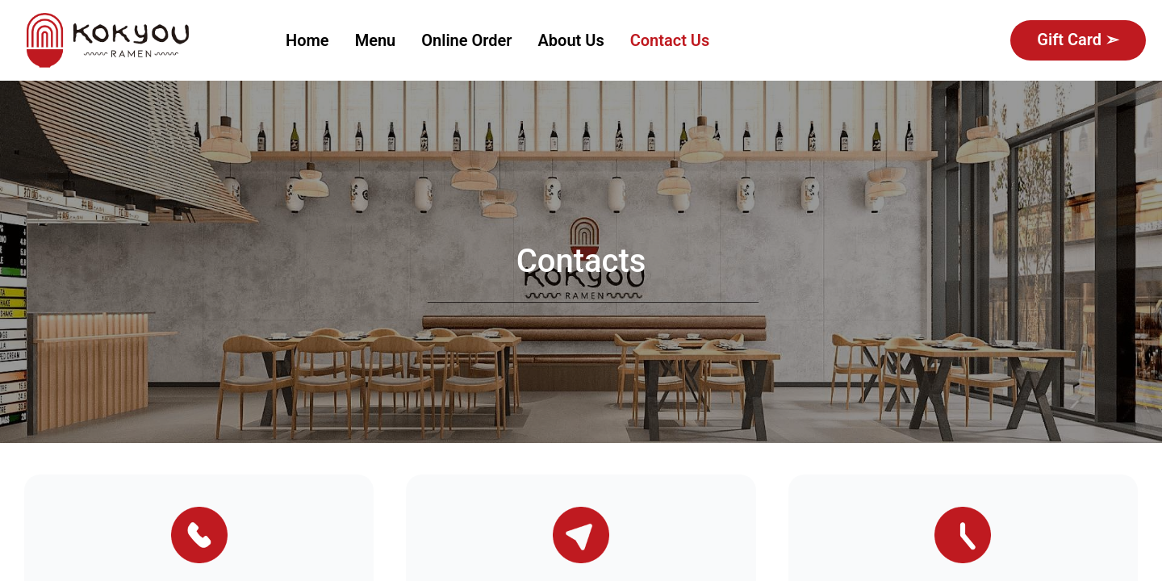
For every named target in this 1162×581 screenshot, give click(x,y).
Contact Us (670, 40)
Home (307, 40)
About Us (571, 40)
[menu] (628, 40)
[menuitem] (307, 40)
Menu (375, 40)
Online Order (466, 40)
